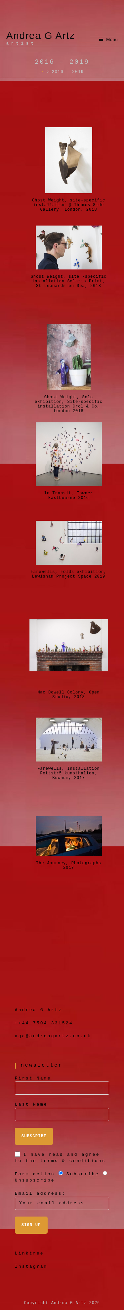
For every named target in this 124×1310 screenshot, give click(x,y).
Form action (35, 1174)
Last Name (31, 1104)
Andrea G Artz (40, 38)
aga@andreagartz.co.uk (53, 1036)
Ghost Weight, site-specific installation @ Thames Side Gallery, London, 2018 (68, 201)
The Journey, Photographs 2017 (68, 864)
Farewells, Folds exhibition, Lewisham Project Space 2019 (69, 573)
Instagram (31, 1266)
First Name (33, 1078)
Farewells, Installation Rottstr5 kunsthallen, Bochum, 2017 (68, 769)
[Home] (42, 71)
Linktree (29, 1253)
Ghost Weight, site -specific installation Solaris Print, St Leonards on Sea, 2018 (69, 277)
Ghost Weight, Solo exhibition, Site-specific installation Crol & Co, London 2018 (69, 398)
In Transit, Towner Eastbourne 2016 (68, 494)
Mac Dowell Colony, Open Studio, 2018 (68, 693)
